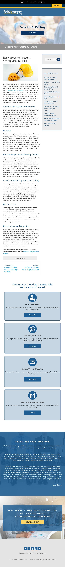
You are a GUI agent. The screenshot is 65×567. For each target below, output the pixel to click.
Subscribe (32, 33)
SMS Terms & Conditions (38, 553)
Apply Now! (24, 2)
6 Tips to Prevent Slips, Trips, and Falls (30, 268)
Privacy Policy (23, 553)
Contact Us (32, 315)
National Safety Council (15, 90)
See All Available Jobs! (38, 2)
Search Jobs (32, 346)
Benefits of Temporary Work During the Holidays (51, 109)
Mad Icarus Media (50, 559)
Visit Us (32, 413)
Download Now (32, 522)
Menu (56, 5)
